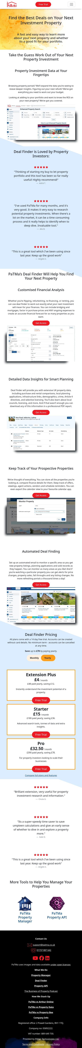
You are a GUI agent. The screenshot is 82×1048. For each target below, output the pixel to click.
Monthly (34, 657)
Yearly (47, 657)
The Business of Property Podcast (41, 991)
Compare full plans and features (41, 775)
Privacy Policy (53, 1044)
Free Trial (43, 4)
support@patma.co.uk (44, 945)
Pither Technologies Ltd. (47, 1039)
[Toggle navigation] (71, 4)
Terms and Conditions (33, 1044)
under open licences (60, 964)
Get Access (41, 323)
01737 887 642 (44, 950)
